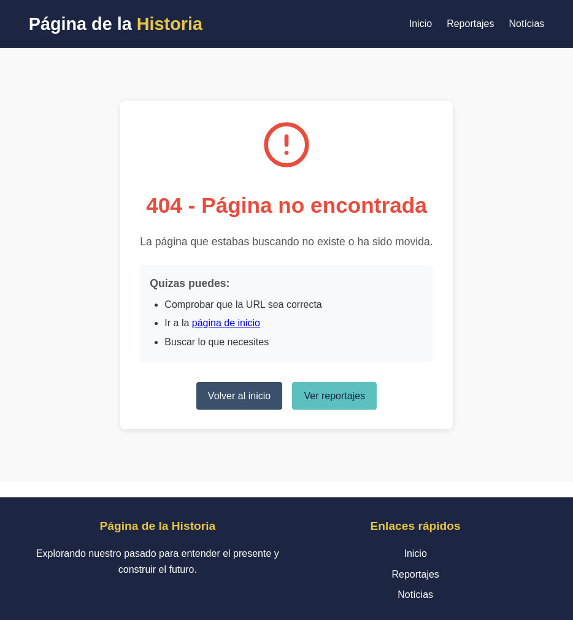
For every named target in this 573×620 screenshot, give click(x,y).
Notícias (527, 23)
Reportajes (470, 23)
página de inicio (226, 323)
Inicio (420, 23)
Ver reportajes (335, 396)
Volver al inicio (239, 396)
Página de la (115, 24)
